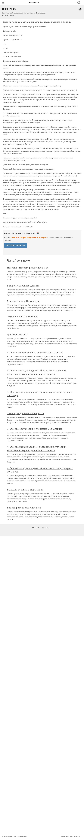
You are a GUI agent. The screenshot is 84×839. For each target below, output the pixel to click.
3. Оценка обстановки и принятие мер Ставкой (35, 352)
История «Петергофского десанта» (27, 267)
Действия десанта (17, 334)
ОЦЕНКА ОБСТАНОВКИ (22, 316)
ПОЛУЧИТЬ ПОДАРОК (15, 245)
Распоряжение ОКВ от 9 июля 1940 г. (15, 836)
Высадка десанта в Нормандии (25, 489)
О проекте (36, 528)
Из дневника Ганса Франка (69, 836)
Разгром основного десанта (23, 285)
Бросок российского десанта (24, 507)
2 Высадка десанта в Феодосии (25, 413)
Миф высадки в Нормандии (23, 301)
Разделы (45, 528)
